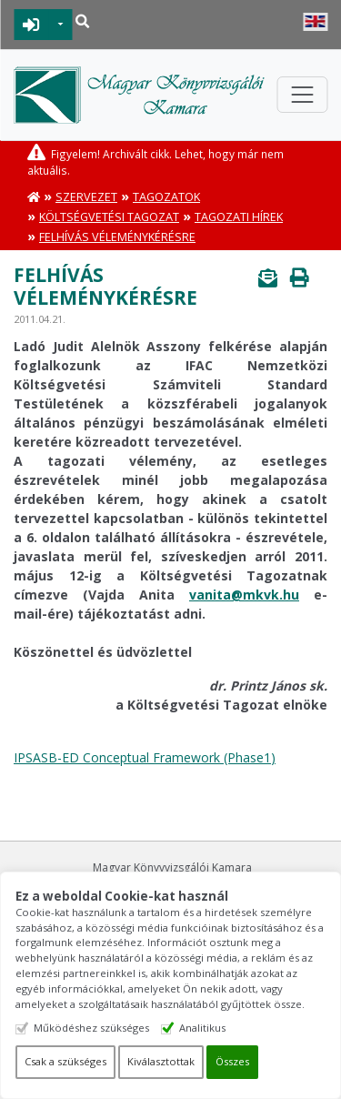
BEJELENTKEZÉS (31, 24)
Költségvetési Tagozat (109, 217)
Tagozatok (166, 197)
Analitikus (202, 1027)
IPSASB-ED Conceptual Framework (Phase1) (145, 757)
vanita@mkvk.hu (244, 594)
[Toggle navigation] (301, 94)
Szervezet (86, 197)
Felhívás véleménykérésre (117, 237)
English (315, 22)
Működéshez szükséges (91, 1027)
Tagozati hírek (239, 217)
